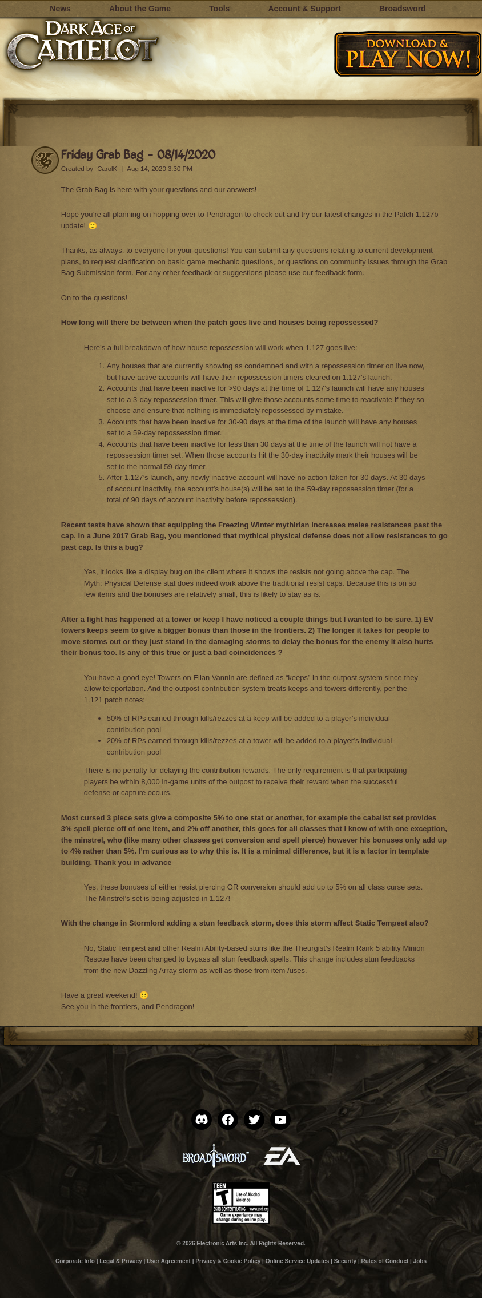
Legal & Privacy (120, 1261)
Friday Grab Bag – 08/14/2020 (138, 154)
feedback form (338, 272)
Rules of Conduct (385, 1261)
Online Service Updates (298, 1261)
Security (345, 1261)
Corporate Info (75, 1261)
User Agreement (169, 1261)
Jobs (420, 1261)
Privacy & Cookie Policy (227, 1261)
